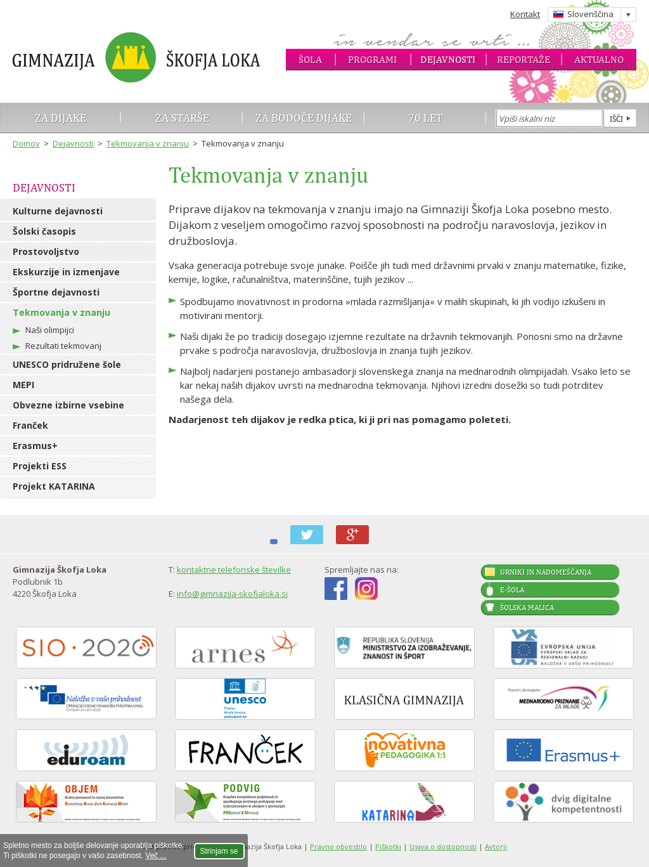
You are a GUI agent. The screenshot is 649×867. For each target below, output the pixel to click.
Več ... (155, 855)
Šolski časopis (44, 231)
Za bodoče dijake (303, 117)
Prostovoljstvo (46, 251)
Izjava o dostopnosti (443, 846)
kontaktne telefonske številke (234, 569)
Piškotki (388, 846)
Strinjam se (219, 851)
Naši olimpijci (49, 330)
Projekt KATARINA (54, 486)
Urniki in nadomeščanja (545, 572)
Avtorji (496, 846)
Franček (30, 425)
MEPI (23, 385)
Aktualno (599, 59)
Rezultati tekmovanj (63, 345)
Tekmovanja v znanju (147, 143)
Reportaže (523, 59)
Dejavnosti (447, 59)
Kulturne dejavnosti (58, 211)
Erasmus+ (35, 446)
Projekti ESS (40, 466)
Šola (310, 59)
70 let (425, 117)
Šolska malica (527, 607)
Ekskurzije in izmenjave (66, 272)
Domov (26, 143)
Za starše (182, 117)
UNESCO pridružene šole (67, 364)
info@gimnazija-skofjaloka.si (232, 593)
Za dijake (60, 117)
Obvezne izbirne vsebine (68, 405)
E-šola (512, 589)
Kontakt (525, 14)
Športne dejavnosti (56, 292)
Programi (372, 59)
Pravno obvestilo (338, 846)
